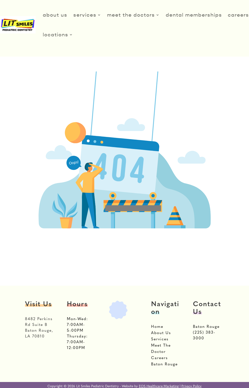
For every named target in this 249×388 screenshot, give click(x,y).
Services (84, 15)
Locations (55, 35)
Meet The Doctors (131, 15)
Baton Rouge (206, 327)
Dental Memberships (194, 15)
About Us (55, 15)
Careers (238, 15)
